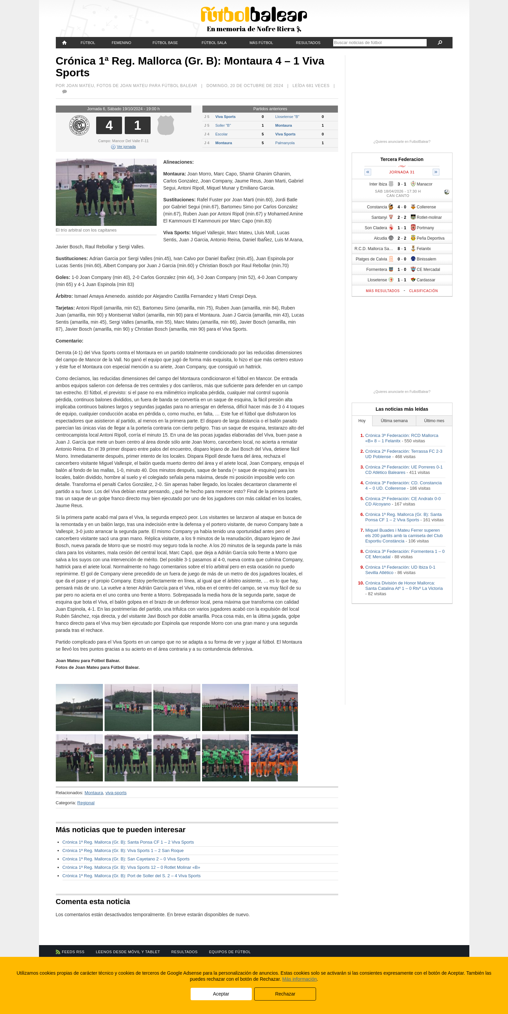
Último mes (434, 420)
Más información (299, 979)
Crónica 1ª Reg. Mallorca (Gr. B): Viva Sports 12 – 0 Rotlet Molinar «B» (131, 867)
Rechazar (285, 994)
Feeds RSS (73, 952)
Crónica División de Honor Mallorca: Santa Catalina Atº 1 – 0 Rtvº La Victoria (404, 585)
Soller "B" (223, 125)
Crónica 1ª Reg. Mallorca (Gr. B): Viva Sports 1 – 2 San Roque (123, 850)
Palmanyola (285, 143)
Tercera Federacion (401, 159)
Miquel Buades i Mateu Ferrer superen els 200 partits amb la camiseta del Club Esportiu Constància (404, 535)
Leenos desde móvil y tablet (128, 952)
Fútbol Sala (214, 43)
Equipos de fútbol (230, 952)
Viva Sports (226, 117)
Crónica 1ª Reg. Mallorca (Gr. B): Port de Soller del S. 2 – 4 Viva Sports (132, 875)
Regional (85, 802)
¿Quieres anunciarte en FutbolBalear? (402, 142)
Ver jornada (123, 147)
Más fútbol (261, 43)
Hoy (361, 420)
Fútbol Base (165, 43)
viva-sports (116, 792)
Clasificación (423, 291)
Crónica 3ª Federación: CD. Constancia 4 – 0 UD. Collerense (403, 485)
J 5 (206, 117)
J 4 (206, 134)
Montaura (283, 125)
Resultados (308, 43)
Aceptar (221, 994)
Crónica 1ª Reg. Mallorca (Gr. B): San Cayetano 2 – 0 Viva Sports (126, 858)
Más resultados (383, 291)
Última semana (394, 420)
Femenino (121, 43)
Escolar (222, 134)
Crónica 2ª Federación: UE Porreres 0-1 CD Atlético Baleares (404, 469)
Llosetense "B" (287, 117)
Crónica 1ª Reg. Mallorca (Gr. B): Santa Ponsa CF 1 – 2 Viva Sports (128, 842)
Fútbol (88, 43)
